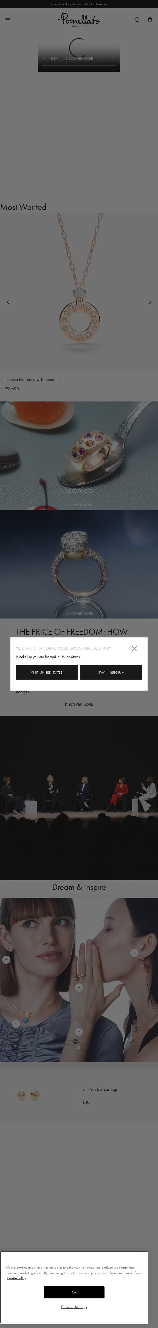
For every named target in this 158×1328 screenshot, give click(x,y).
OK (74, 1292)
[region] (74, 1287)
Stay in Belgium (111, 672)
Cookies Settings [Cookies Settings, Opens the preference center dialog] (74, 1307)
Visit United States (46, 672)
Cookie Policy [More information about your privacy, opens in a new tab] (16, 1278)
